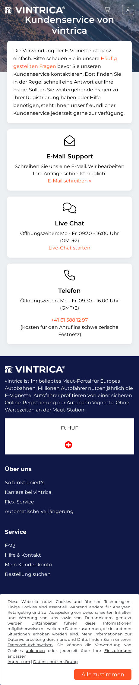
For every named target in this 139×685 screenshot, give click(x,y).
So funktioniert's (24, 482)
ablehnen (35, 650)
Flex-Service (19, 502)
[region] (69, 680)
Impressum (19, 661)
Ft (69, 428)
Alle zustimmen (102, 674)
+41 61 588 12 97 (69, 320)
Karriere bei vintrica (28, 492)
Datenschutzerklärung (55, 661)
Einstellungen (117, 650)
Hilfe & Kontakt (23, 555)
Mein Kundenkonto (28, 564)
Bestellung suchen (28, 574)
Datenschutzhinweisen (30, 645)
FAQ (10, 545)
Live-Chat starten (69, 248)
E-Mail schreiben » (69, 181)
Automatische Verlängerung (39, 511)
